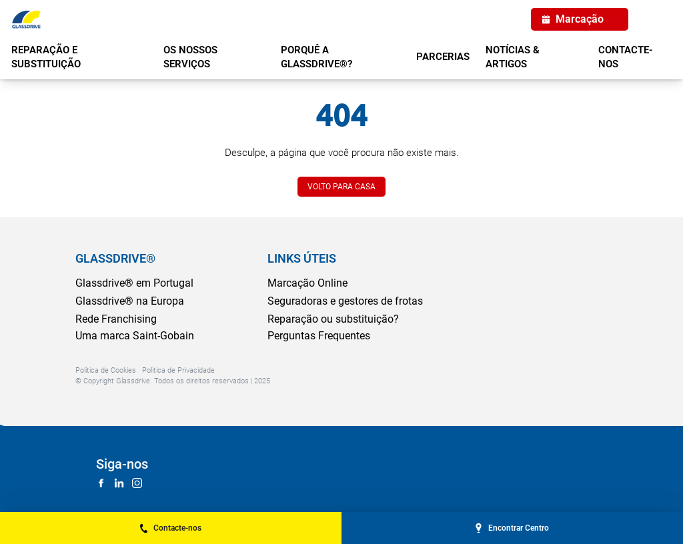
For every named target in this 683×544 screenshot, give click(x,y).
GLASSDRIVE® (115, 258)
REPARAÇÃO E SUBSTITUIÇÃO (46, 57)
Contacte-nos (625, 57)
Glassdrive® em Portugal (134, 283)
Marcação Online (307, 283)
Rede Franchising (116, 319)
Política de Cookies (105, 370)
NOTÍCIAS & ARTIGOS (513, 57)
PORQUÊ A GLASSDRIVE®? (316, 57)
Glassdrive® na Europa (129, 301)
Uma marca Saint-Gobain (134, 335)
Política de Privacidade (178, 370)
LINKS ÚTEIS (301, 258)
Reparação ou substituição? (333, 319)
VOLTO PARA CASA (341, 186)
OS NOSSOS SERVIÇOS (190, 57)
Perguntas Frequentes (318, 335)
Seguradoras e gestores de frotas (345, 301)
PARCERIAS (443, 57)
